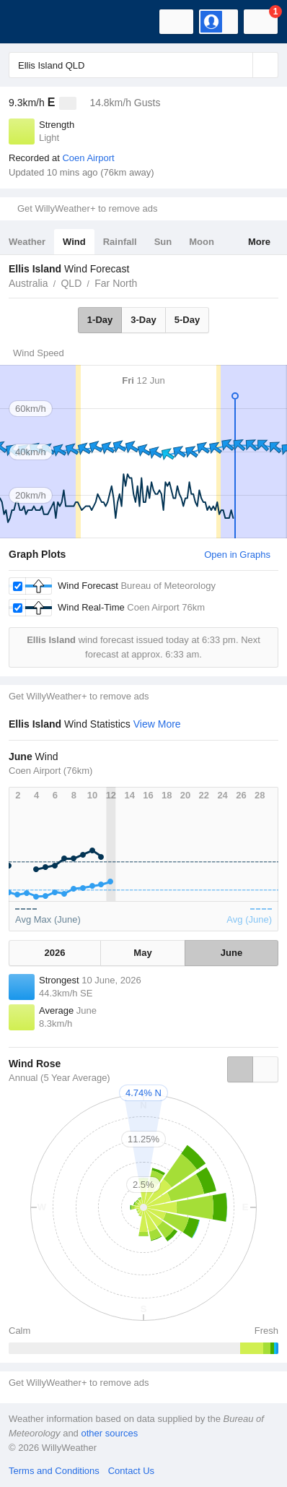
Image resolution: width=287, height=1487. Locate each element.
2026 (55, 952)
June (231, 952)
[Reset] (240, 65)
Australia (28, 283)
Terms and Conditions (54, 1470)
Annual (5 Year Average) (59, 1077)
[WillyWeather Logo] (32, 22)
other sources (109, 1433)
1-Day (99, 319)
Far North (115, 283)
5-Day (187, 319)
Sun (163, 241)
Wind (74, 241)
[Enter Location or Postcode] (143, 65)
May (142, 952)
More (259, 241)
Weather (27, 241)
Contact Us (131, 1470)
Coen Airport (88, 157)
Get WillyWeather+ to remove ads (87, 208)
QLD (71, 283)
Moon (201, 241)
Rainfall (120, 241)
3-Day (143, 319)
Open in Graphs (237, 554)
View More (157, 724)
